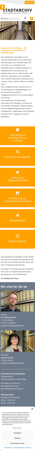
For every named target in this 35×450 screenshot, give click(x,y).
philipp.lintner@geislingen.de (12, 326)
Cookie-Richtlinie (8, 447)
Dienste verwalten (17, 428)
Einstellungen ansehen (17, 443)
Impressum (28, 447)
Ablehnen (17, 438)
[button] (32, 409)
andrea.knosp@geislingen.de (12, 363)
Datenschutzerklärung (18, 447)
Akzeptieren (17, 433)
